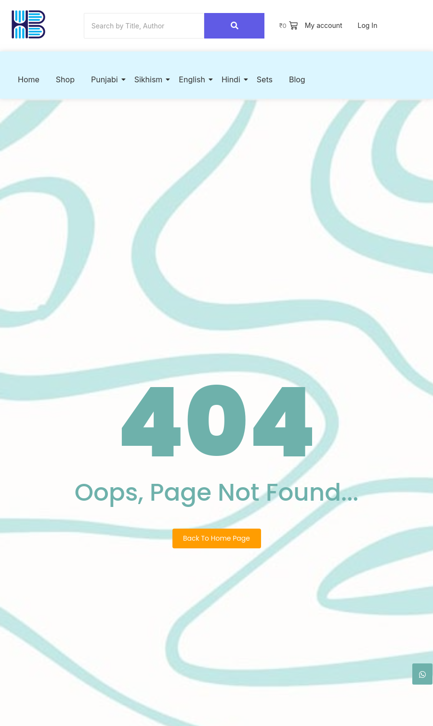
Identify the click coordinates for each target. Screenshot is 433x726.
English (194, 79)
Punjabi (106, 79)
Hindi (233, 79)
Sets (265, 79)
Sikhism (150, 79)
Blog (297, 79)
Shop (65, 79)
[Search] (144, 26)
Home (28, 79)
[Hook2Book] (28, 24)
